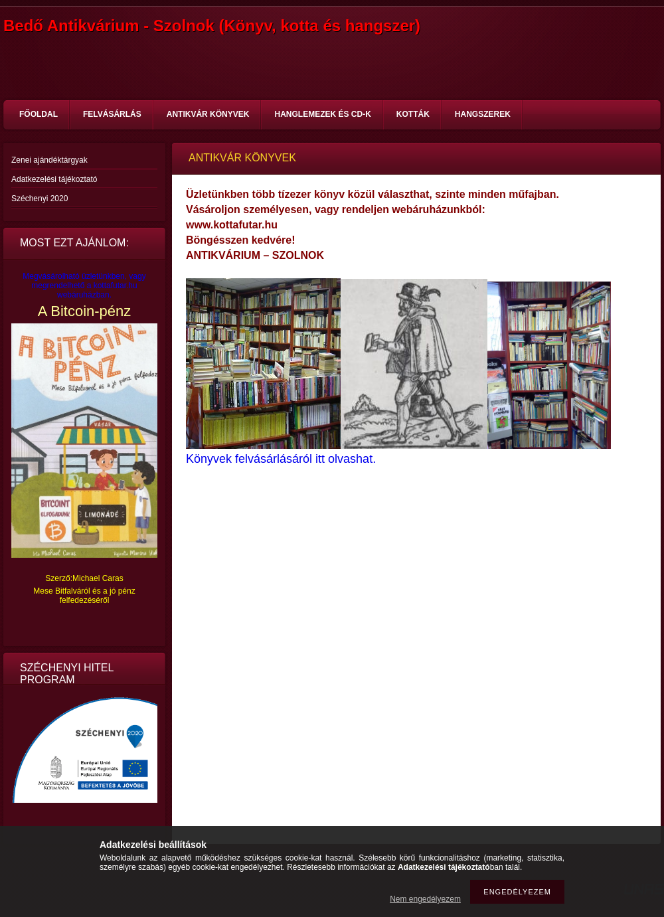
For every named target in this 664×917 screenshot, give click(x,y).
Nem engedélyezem (425, 899)
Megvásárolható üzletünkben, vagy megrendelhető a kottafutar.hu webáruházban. (84, 285)
